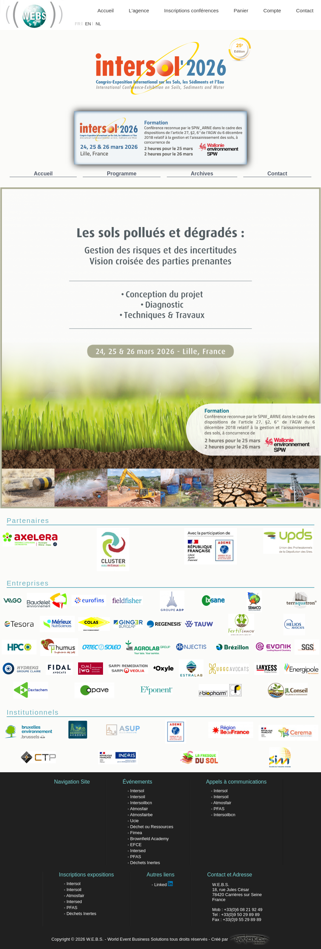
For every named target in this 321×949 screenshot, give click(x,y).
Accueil (105, 10)
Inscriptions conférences (191, 10)
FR (77, 23)
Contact (304, 10)
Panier (241, 10)
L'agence (139, 10)
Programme (122, 173)
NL (98, 23)
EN (88, 23)
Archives (202, 173)
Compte (272, 10)
